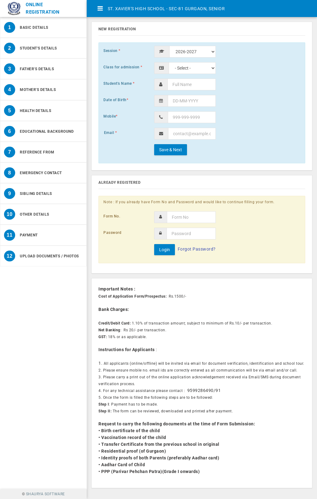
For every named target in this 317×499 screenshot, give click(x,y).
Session (111, 51)
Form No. (111, 216)
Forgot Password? (197, 249)
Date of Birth (115, 100)
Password (112, 232)
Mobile (110, 116)
